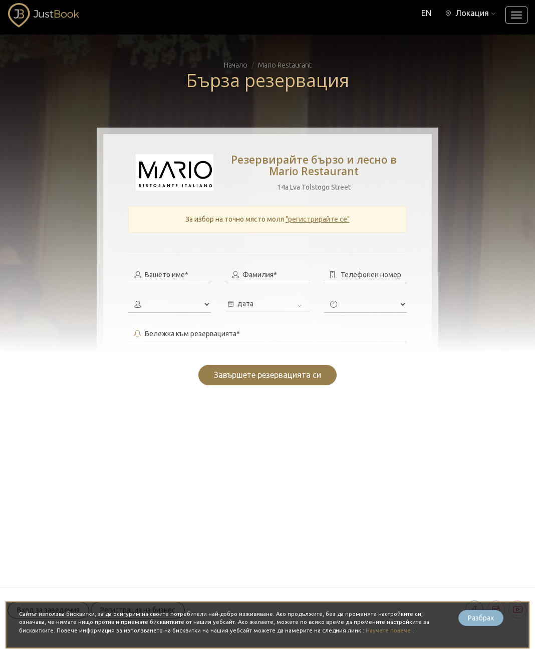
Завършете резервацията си (267, 374)
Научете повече (389, 630)
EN (426, 13)
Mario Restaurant (285, 65)
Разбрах (481, 618)
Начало (235, 65)
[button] (470, 13)
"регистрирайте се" (318, 219)
